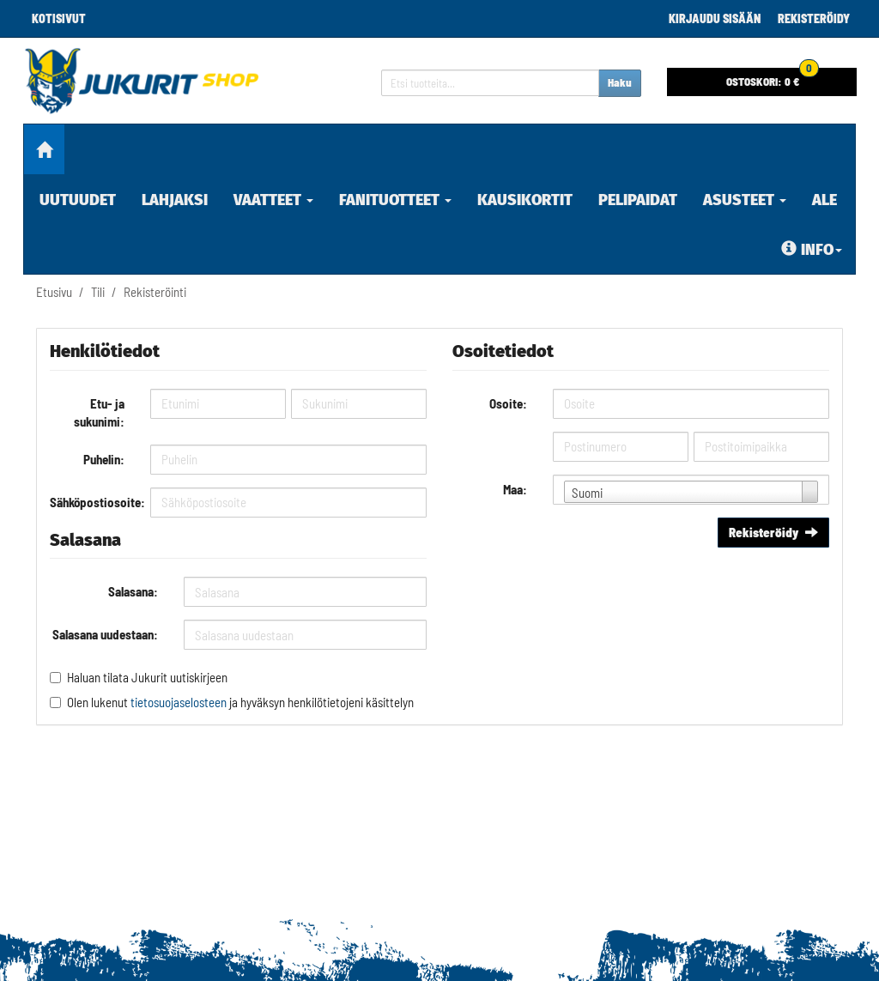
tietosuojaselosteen (178, 702)
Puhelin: (103, 459)
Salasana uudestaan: (105, 634)
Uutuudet (77, 200)
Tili (98, 292)
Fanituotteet (395, 200)
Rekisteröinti (155, 292)
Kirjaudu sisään (715, 18)
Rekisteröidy (814, 18)
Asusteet (744, 200)
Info (811, 249)
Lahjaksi (175, 200)
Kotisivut (59, 18)
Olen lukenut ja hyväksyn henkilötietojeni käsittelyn (240, 702)
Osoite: (508, 403)
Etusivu (54, 292)
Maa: (515, 489)
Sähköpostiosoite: (93, 502)
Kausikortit (525, 200)
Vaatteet (273, 200)
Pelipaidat (637, 200)
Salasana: (133, 591)
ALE (824, 200)
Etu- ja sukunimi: (99, 412)
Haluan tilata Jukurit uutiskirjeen (147, 677)
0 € (772, 78)
